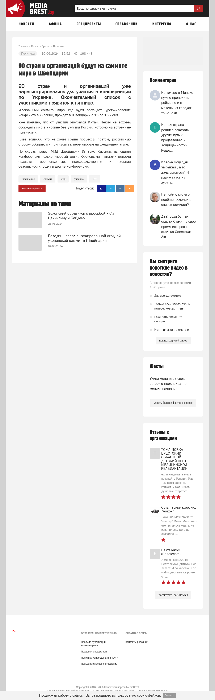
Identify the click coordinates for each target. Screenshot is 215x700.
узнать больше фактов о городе (173, 402)
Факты (157, 366)
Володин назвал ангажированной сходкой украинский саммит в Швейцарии (84, 238)
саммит (47, 178)
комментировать (32, 188)
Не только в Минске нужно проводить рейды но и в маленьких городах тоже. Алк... (177, 102)
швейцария (28, 178)
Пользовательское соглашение (99, 663)
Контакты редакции (137, 641)
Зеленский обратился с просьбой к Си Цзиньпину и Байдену (81, 215)
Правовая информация (94, 651)
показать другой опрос (173, 340)
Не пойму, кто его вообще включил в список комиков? (176, 199)
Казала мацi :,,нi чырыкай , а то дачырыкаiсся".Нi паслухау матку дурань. (175, 172)
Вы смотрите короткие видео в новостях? (168, 267)
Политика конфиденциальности (99, 657)
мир (63, 178)
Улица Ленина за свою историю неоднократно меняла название (168, 383)
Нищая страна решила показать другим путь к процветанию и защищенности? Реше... (175, 137)
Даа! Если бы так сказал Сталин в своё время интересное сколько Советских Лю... (178, 226)
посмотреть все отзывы (173, 595)
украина (79, 178)
